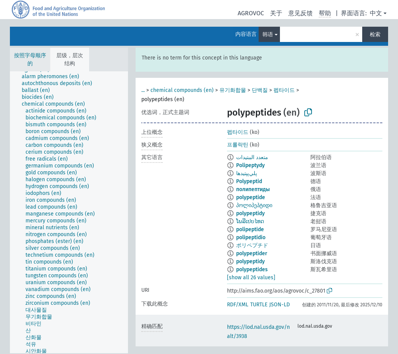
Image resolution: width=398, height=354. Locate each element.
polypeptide (250, 197)
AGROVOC (251, 13)
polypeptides (252, 269)
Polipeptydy (250, 165)
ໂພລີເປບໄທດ (250, 221)
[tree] (69, 212)
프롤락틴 (237, 145)
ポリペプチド (252, 245)
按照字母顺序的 (30, 59)
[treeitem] (53, 76)
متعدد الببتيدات (252, 157)
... (143, 90)
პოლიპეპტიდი (254, 205)
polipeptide (250, 229)
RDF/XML (237, 304)
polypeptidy (250, 213)
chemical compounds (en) (182, 90)
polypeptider (251, 253)
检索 (375, 34)
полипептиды (253, 189)
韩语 (267, 34)
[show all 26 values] (251, 277)
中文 (376, 13)
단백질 (260, 90)
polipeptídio (250, 237)
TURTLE (258, 304)
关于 (276, 13)
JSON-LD (279, 304)
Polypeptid (249, 181)
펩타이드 (284, 90)
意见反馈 (300, 13)
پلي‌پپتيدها (246, 173)
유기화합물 (232, 90)
